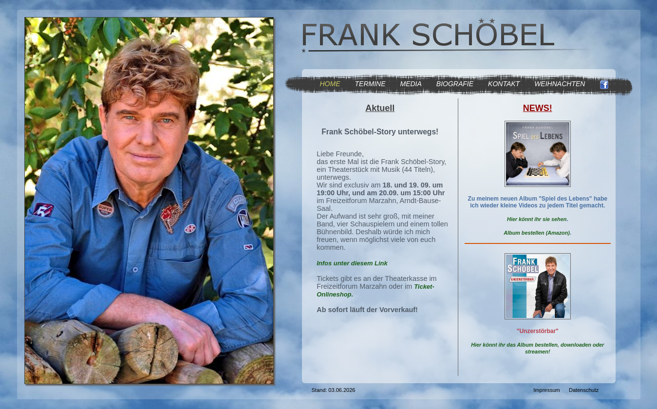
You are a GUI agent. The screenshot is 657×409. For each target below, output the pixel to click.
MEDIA (411, 84)
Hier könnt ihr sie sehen (536, 219)
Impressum (546, 390)
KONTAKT (504, 84)
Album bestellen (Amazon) (537, 233)
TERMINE (370, 84)
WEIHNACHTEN (559, 84)
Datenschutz (584, 390)
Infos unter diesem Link (352, 263)
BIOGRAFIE (454, 84)
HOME (330, 84)
